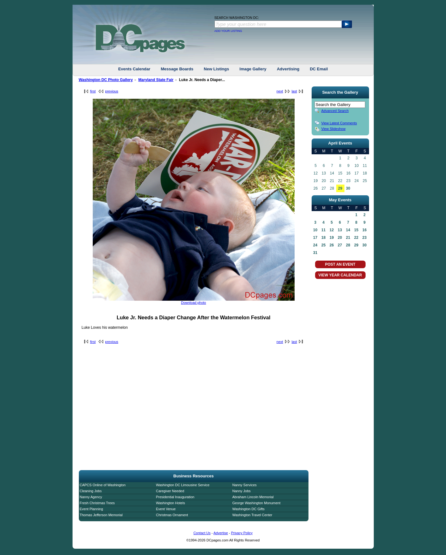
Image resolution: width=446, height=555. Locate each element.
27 (340, 245)
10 (315, 230)
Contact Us (201, 533)
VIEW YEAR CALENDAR (340, 275)
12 (332, 230)
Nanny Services (244, 485)
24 (315, 245)
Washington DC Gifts (248, 509)
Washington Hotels (170, 503)
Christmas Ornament (172, 515)
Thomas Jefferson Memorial (101, 515)
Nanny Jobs (241, 491)
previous (111, 91)
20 (340, 237)
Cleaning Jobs (91, 491)
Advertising (288, 69)
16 (364, 230)
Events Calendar (134, 69)
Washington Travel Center (252, 515)
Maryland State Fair (155, 80)
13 (340, 230)
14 (348, 230)
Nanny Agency (91, 497)
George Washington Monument (256, 503)
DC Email (319, 69)
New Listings (216, 69)
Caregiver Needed (170, 491)
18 (323, 237)
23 (364, 237)
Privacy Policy (241, 533)
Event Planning (91, 509)
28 (348, 245)
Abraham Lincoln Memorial (253, 497)
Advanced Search (335, 111)
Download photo (193, 302)
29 (340, 188)
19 (332, 237)
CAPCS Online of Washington (103, 485)
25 (323, 245)
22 (356, 237)
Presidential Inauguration (175, 497)
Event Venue (166, 509)
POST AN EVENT (340, 264)
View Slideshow (333, 129)
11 (323, 230)
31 (315, 253)
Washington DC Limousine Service (183, 485)
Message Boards (177, 69)
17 (315, 237)
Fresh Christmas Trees (97, 503)
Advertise (221, 533)
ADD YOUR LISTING (228, 30)
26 (332, 245)
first (93, 91)
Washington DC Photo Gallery (106, 80)
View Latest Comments (339, 123)
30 (348, 188)
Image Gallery (252, 69)
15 (356, 230)
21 (348, 237)
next (280, 91)
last (294, 91)
